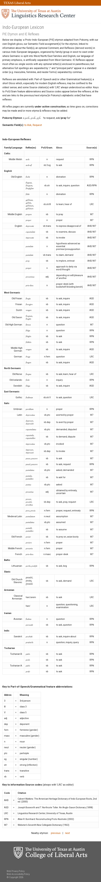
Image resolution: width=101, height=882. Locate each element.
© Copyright (12, 877)
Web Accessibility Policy (18, 874)
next (67, 833)
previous (56, 833)
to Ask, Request (33, 125)
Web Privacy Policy (15, 871)
